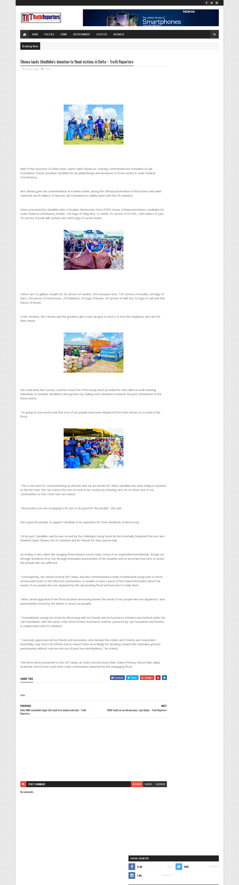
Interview (165, 275)
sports (182, 294)
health (205, 268)
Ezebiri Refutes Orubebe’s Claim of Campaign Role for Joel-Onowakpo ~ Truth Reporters (197, 114)
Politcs (201, 288)
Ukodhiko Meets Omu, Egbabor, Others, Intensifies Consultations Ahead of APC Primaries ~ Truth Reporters (194, 147)
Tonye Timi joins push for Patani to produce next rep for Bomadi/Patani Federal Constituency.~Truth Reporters (196, 131)
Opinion (164, 288)
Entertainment (81, 34)
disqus (134, 788)
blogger (122, 788)
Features (165, 268)
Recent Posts (174, 159)
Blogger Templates (68, 879)
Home (35, 34)
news (48, 69)
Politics (49, 34)
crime (192, 255)
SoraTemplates (38, 879)
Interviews (183, 275)
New (174, 281)
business (176, 255)
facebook (146, 788)
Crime (63, 34)
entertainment (186, 262)
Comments (203, 159)
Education (165, 262)
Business (119, 34)
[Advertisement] (86, 754)
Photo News (182, 288)
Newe (187, 281)
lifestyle (102, 34)
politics (164, 294)
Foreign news (187, 268)
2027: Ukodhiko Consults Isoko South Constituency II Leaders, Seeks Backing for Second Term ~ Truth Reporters (196, 101)
